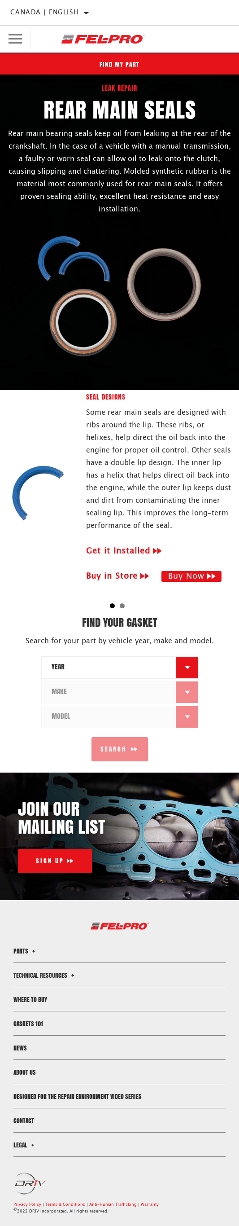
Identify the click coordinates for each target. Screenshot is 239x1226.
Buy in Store (112, 576)
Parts (25, 951)
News (20, 1048)
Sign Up (50, 861)
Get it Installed (118, 551)
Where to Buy (30, 999)
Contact (23, 1120)
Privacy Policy (27, 1205)
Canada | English (44, 12)
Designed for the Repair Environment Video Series (77, 1096)
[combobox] (109, 667)
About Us (24, 1072)
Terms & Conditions (65, 1205)
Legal (25, 1145)
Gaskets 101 (28, 1023)
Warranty (150, 1205)
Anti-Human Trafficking (113, 1205)
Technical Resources (45, 975)
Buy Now (186, 576)
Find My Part (120, 64)
